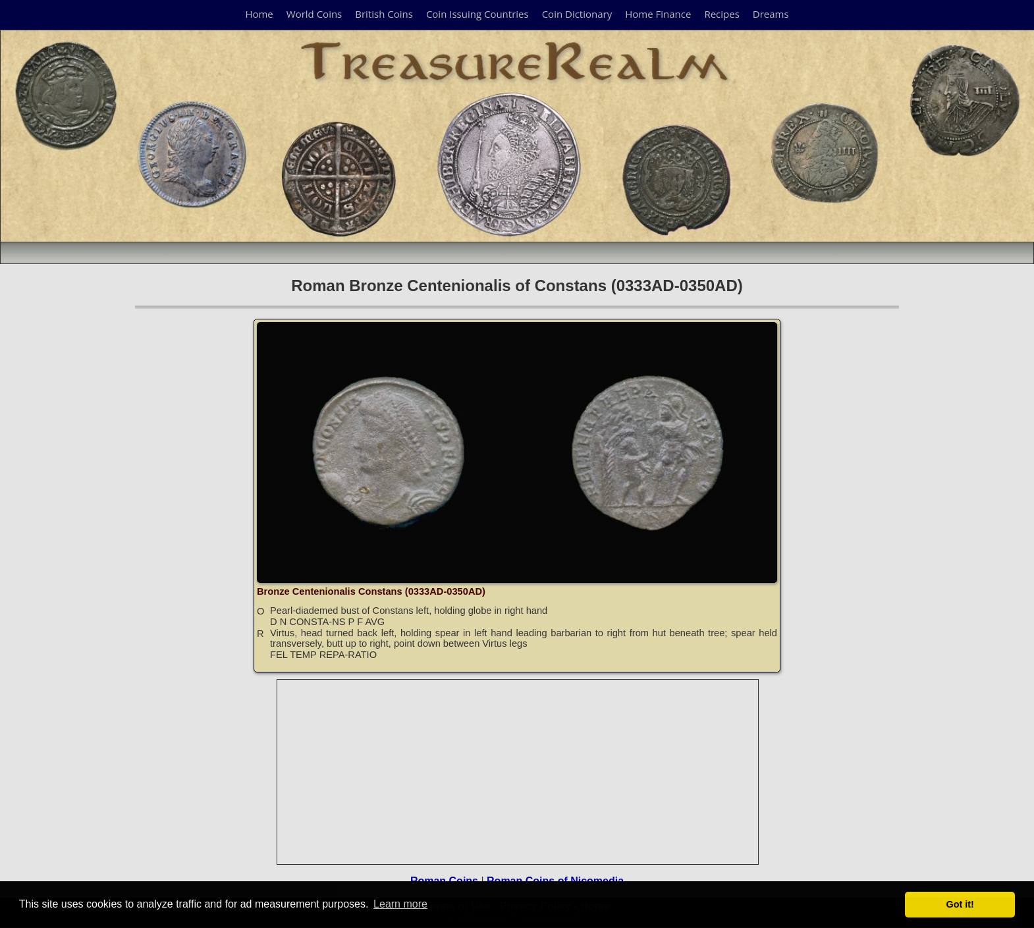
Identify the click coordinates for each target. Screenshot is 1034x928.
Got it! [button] (960, 904)
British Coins (384, 13)
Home (259, 13)
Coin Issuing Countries (477, 13)
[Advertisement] (518, 772)
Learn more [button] (400, 904)
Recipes (721, 13)
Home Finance (658, 13)
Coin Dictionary (577, 13)
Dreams (771, 13)
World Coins (314, 13)
